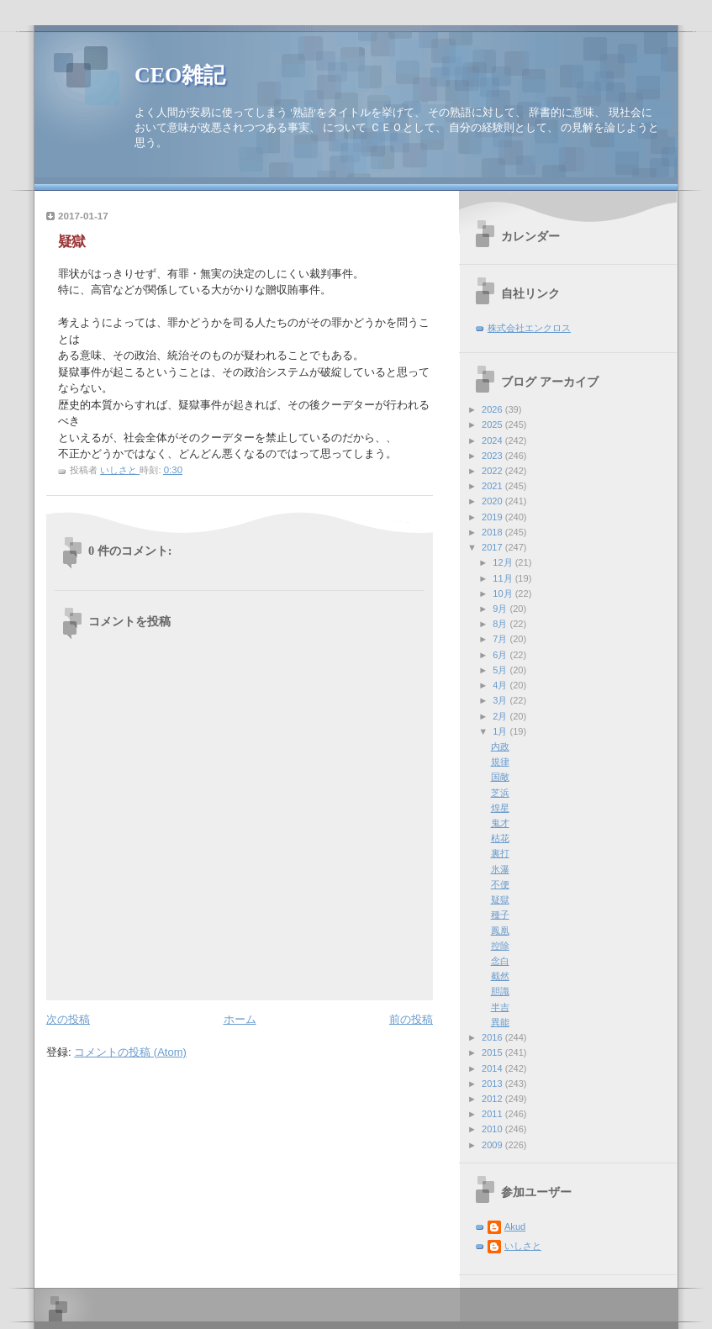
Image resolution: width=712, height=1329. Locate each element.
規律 (500, 762)
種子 (500, 915)
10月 (503, 593)
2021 (493, 486)
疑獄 (500, 899)
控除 (500, 946)
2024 (493, 440)
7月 (501, 639)
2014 (493, 1068)
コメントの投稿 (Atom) (130, 1052)
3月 (501, 700)
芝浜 (500, 793)
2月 (501, 716)
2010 (493, 1129)
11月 (503, 578)
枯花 (500, 838)
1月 (501, 731)
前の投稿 (411, 1019)
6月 (501, 655)
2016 (493, 1037)
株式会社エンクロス (529, 328)
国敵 (500, 777)
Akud (514, 1226)
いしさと (522, 1246)
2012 (493, 1099)
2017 (493, 547)
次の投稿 (68, 1019)
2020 (493, 501)
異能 (500, 1022)
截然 (500, 976)
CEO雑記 (179, 75)
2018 (493, 532)
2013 (493, 1083)
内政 (500, 746)
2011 (493, 1114)
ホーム (240, 1019)
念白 (500, 961)
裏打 (500, 853)
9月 (501, 609)
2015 (493, 1052)
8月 (501, 624)
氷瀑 (500, 869)
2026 (493, 409)
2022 (493, 471)
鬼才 (500, 823)
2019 (493, 517)
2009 (493, 1145)
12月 (503, 562)
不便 (500, 884)
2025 (493, 424)
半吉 (500, 1007)
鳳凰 (500, 931)
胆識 (500, 991)
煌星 (500, 808)
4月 (501, 685)
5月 (501, 670)
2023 (493, 456)
